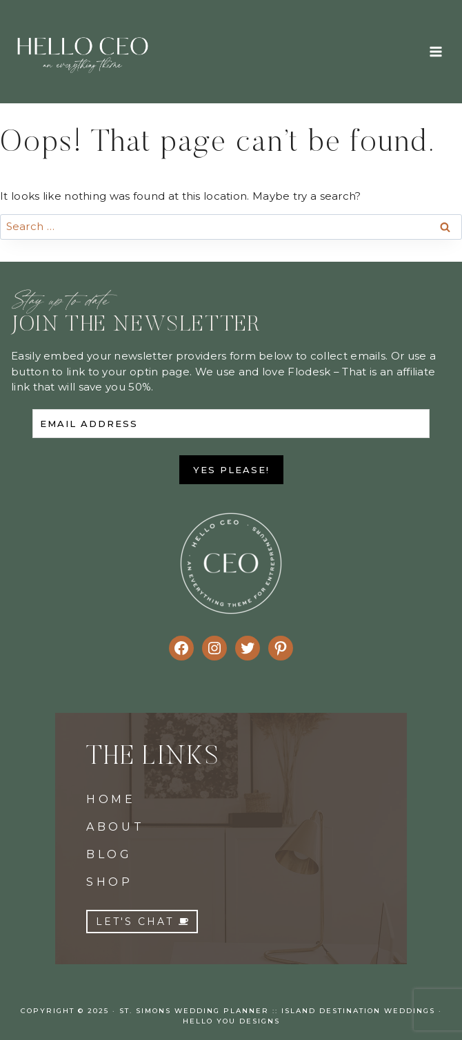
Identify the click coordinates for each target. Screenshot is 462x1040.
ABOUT (115, 826)
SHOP (109, 881)
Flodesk (309, 371)
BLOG (109, 854)
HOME (111, 799)
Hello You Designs (231, 1021)
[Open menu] (435, 51)
